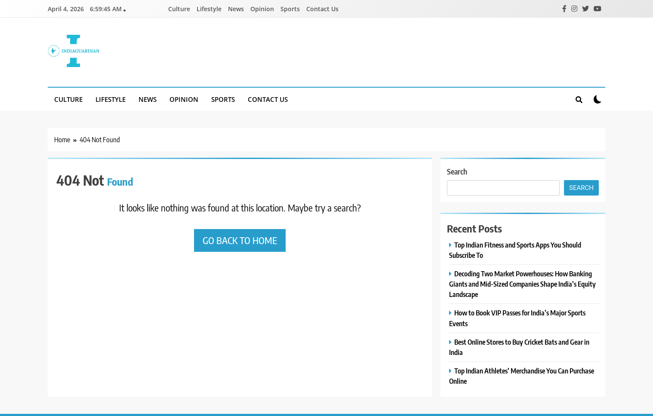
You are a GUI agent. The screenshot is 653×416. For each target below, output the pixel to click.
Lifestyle (209, 9)
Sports (290, 9)
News (236, 9)
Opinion (262, 9)
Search (457, 171)
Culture (179, 9)
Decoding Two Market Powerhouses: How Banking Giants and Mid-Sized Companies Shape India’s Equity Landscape (522, 284)
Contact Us (322, 9)
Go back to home (240, 240)
